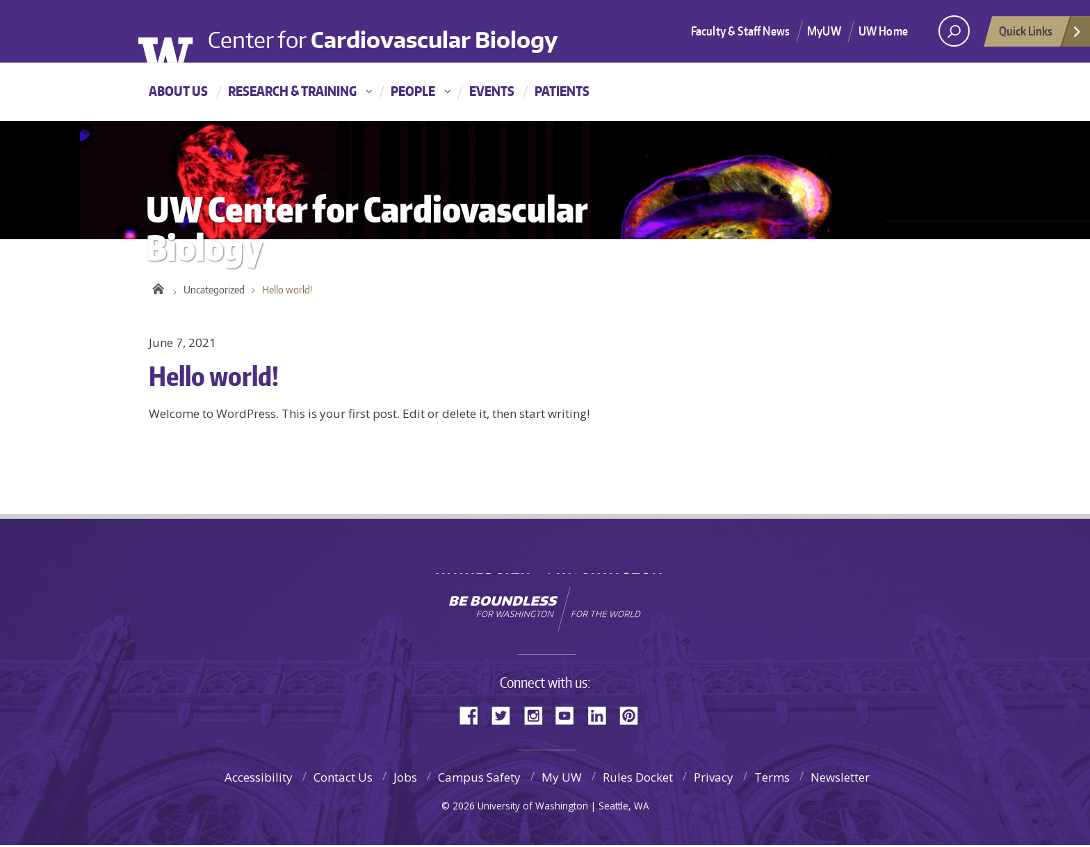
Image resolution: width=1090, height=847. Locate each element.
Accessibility (259, 779)
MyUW (824, 30)
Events (491, 90)
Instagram (538, 716)
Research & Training (292, 90)
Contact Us (343, 779)
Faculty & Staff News (740, 30)
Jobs (405, 779)
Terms (772, 779)
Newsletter (840, 779)
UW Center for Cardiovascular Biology (157, 288)
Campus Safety (479, 779)
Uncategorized (214, 291)
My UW (562, 779)
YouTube (570, 716)
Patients (562, 90)
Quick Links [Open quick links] (1040, 35)
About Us (178, 90)
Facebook (474, 716)
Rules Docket (638, 779)
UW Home (883, 30)
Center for (389, 28)
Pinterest (634, 716)
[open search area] (954, 31)
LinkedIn (602, 716)
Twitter (506, 716)
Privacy (713, 779)
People (413, 90)
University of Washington (175, 33)
